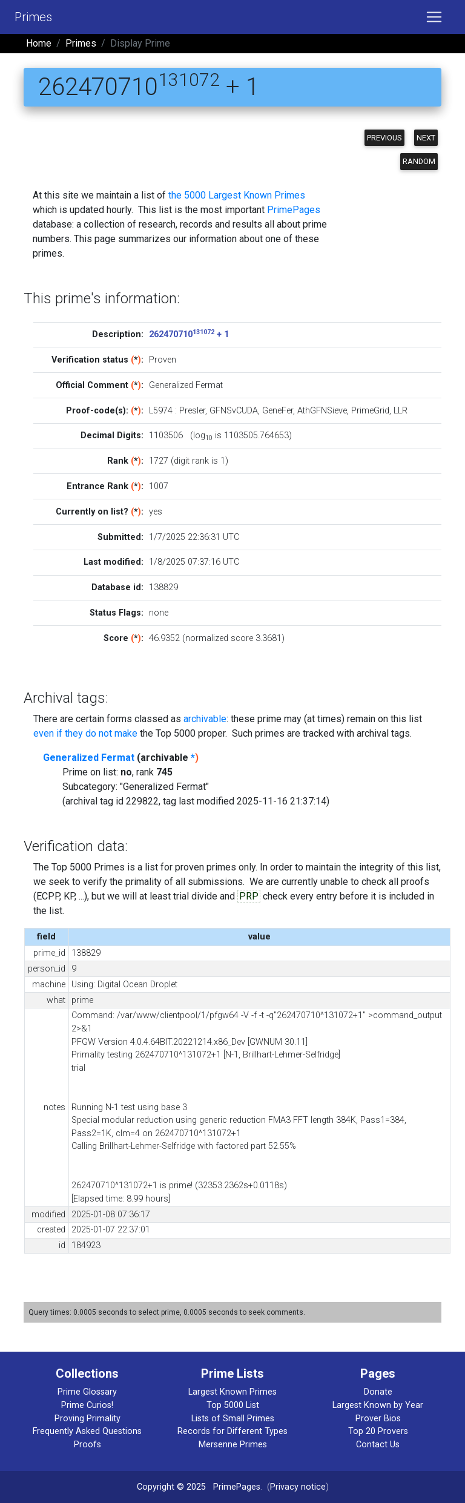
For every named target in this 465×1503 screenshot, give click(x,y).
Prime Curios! (87, 1405)
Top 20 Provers (378, 1431)
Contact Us (378, 1444)
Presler (192, 411)
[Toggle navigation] (434, 16)
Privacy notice (298, 1487)
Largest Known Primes (232, 1392)
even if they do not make (85, 733)
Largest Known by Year (377, 1405)
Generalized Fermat (88, 757)
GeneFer (277, 411)
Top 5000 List (232, 1405)
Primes (33, 17)
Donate (378, 1392)
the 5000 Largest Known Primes (236, 195)
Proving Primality (87, 1418)
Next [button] (426, 137)
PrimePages (293, 209)
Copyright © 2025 (171, 1487)
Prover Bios (378, 1418)
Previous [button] (384, 137)
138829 (163, 587)
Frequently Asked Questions (87, 1431)
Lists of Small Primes (232, 1418)
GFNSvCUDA (233, 411)
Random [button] (419, 161)
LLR (400, 411)
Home (38, 43)
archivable (204, 719)
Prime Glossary (87, 1392)
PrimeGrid (370, 411)
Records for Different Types (232, 1431)
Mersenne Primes (233, 1444)
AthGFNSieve (322, 411)
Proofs (87, 1444)
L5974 (161, 411)
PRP (249, 896)
